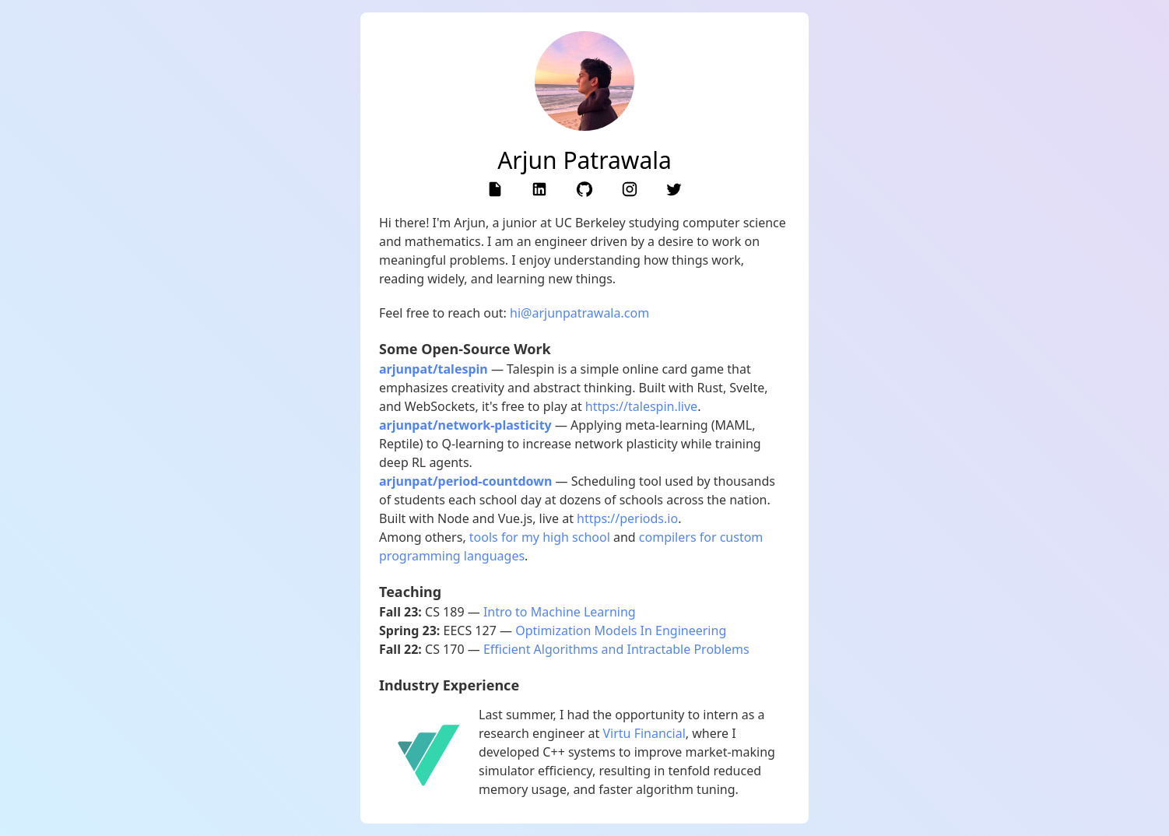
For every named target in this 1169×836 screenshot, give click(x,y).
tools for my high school (539, 537)
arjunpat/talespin (433, 369)
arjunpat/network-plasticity (465, 425)
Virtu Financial (644, 733)
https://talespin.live (641, 406)
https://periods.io (627, 518)
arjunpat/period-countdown (465, 481)
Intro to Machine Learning (559, 611)
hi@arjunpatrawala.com (579, 312)
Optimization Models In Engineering (620, 630)
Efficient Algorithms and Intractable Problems (616, 649)
